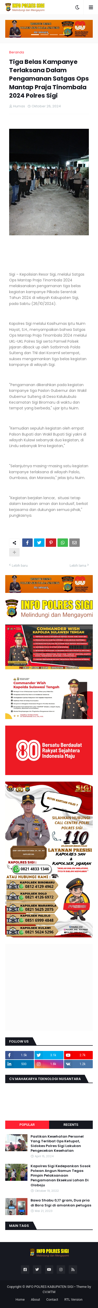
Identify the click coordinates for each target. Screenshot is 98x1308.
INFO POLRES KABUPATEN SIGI (49, 1287)
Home (20, 1299)
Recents (71, 1125)
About (35, 1299)
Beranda (16, 52)
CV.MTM (49, 1292)
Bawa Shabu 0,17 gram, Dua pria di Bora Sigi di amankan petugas (61, 1202)
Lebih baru (20, 565)
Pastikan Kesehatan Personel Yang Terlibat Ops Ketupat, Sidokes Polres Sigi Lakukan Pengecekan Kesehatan (57, 1143)
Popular (27, 1125)
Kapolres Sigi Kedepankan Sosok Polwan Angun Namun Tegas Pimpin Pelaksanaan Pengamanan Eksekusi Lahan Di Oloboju (61, 1176)
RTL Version (73, 1299)
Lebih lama (78, 565)
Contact (52, 1299)
